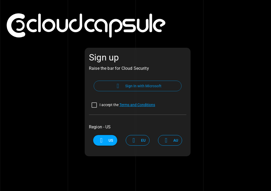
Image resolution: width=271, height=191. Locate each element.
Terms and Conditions (137, 105)
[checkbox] (122, 105)
